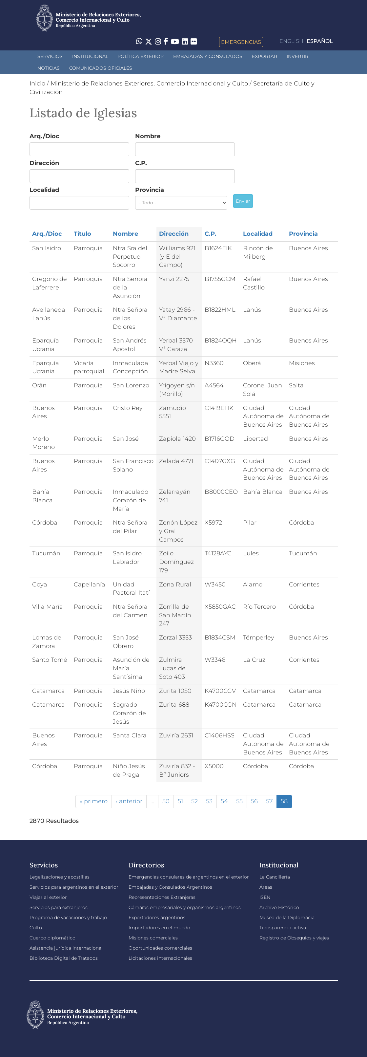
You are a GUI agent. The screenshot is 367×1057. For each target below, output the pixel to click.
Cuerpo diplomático (52, 938)
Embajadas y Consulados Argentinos (170, 887)
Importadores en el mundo (159, 928)
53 (209, 801)
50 (166, 801)
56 (254, 801)
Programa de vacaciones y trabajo (68, 917)
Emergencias (241, 42)
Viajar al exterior (48, 897)
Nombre (147, 136)
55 (239, 801)
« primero (94, 801)
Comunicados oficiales (100, 68)
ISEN (264, 897)
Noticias (48, 68)
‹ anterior (129, 801)
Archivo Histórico (279, 907)
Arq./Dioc (44, 136)
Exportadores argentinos (157, 917)
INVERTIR (297, 56)
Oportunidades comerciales (160, 948)
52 (194, 801)
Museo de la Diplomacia (287, 917)
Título (82, 233)
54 (224, 801)
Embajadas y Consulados (207, 56)
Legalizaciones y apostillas (60, 877)
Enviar (243, 201)
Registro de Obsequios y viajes (294, 938)
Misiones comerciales (153, 938)
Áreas (265, 887)
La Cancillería (274, 877)
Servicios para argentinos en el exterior (74, 887)
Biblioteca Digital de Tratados (64, 958)
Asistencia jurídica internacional (66, 948)
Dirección (44, 163)
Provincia (149, 190)
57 (269, 801)
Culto (36, 928)
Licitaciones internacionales (160, 958)
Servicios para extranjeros (59, 907)
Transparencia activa (282, 928)
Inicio (37, 83)
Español (320, 41)
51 (180, 801)
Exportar (264, 56)
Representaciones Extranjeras (162, 897)
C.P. (141, 163)
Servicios (50, 56)
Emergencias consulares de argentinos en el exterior (189, 877)
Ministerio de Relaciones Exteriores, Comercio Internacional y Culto (149, 83)
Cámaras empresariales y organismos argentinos (185, 907)
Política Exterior (140, 56)
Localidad (44, 190)
